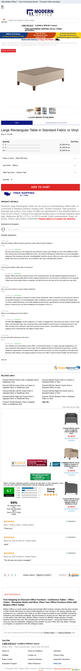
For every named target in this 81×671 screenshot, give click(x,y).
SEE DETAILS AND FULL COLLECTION (56, 123)
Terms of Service (64, 633)
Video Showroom (34, 663)
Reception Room (13, 43)
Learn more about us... (12, 594)
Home (4, 43)
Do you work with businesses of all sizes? (15, 337)
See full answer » (72, 353)
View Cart (57, 663)
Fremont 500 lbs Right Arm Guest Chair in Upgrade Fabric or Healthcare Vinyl (18, 398)
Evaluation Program (9, 663)
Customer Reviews (35, 659)
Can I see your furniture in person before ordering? (18, 289)
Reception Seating (27, 43)
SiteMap (5, 655)
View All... (46, 402)
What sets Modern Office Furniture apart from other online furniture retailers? (27, 243)
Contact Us (32, 655)
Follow (3, 245)
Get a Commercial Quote (28, 2)
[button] (6, 261)
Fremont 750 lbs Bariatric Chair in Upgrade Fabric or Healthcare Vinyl (19, 403)
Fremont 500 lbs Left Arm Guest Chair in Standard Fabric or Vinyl (57, 386)
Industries (57, 651)
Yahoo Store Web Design (62, 668)
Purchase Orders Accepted (50, 2)
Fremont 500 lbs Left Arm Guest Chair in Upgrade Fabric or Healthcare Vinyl (18, 392)
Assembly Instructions (62, 659)
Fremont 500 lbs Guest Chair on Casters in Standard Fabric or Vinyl (58, 381)
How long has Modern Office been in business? (17, 267)
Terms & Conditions (35, 651)
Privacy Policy (49, 633)
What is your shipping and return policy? (14, 313)
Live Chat (6, 640)
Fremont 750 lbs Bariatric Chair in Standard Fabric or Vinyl (58, 398)
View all (3, 360)
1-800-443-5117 (27, 25)
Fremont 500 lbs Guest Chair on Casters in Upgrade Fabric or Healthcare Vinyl (19, 386)
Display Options (29, 575)
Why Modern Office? (9, 2)
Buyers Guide (7, 659)
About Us (5, 651)
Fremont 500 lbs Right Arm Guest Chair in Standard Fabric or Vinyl (57, 392)
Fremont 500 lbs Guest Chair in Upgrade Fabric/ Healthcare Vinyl (21, 381)
